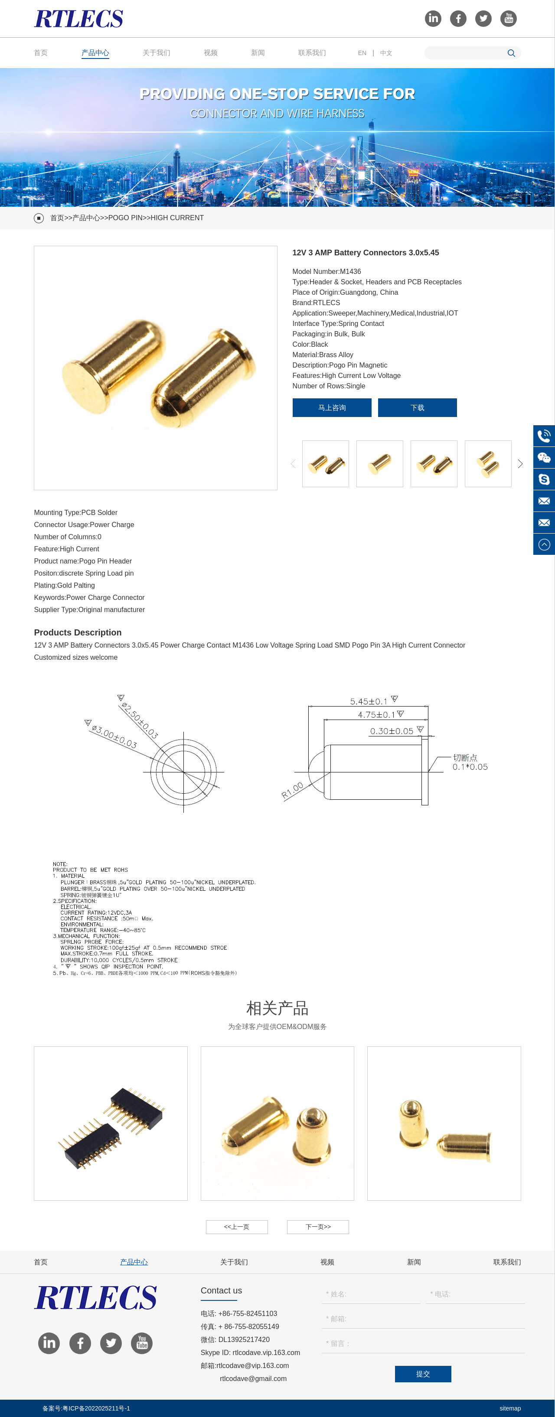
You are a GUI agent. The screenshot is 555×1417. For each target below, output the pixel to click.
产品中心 (95, 52)
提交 (423, 1374)
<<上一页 (236, 1226)
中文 (386, 52)
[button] (520, 463)
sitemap (510, 1408)
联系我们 (312, 52)
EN (362, 52)
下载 (417, 407)
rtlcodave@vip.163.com (252, 1365)
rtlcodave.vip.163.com (266, 1352)
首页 (41, 52)
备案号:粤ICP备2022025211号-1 (86, 1408)
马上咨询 (332, 407)
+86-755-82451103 (248, 1313)
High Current (177, 218)
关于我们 (156, 52)
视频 (211, 52)
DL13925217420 (244, 1339)
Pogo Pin (125, 218)
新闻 (258, 52)
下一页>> (318, 1226)
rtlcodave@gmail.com (253, 1378)
